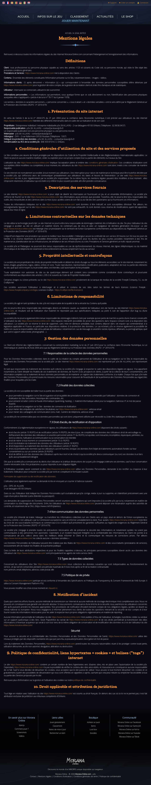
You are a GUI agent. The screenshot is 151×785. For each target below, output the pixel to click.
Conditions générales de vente (86, 776)
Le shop (127, 16)
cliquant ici (52, 588)
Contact (33, 776)
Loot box (93, 729)
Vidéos (21, 736)
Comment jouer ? (22, 729)
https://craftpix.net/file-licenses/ (68, 290)
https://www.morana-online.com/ (39, 73)
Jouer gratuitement (57, 722)
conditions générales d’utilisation (103, 162)
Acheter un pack (93, 722)
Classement (79, 16)
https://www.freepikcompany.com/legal (20, 290)
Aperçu (21, 725)
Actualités (105, 16)
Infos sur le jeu (49, 16)
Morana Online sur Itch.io (129, 729)
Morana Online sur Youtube (129, 733)
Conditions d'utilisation (62, 776)
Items (93, 726)
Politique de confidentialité (110, 776)
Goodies (93, 733)
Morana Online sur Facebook (129, 722)
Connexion (142, 2)
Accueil (23, 16)
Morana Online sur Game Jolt (129, 726)
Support (112, 2)
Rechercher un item (57, 733)
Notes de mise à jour (57, 729)
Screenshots (22, 732)
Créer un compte (127, 2)
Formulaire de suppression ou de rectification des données (30, 476)
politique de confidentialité (84, 680)
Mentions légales (45, 776)
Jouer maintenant (75, 20)
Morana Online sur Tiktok (129, 736)
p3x (94, 774)
